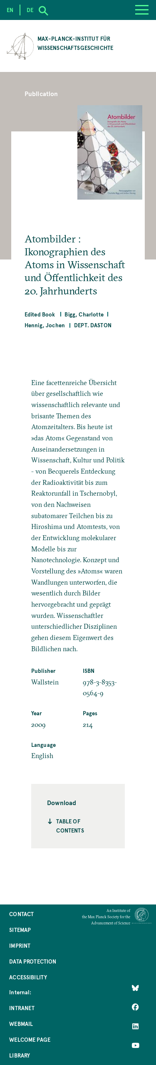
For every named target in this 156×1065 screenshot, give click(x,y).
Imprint (19, 945)
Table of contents (70, 825)
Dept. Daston (92, 325)
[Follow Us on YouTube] (135, 1045)
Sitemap (20, 930)
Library (19, 1055)
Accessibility (28, 977)
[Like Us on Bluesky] (135, 988)
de (30, 10)
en (10, 10)
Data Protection (32, 961)
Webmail (21, 1024)
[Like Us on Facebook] (135, 1007)
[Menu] (142, 10)
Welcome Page (29, 1039)
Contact (21, 914)
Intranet (22, 1008)
